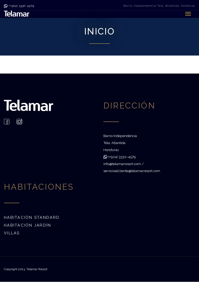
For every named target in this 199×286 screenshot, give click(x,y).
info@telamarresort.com (122, 164)
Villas (12, 233)
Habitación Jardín (27, 225)
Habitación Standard (32, 217)
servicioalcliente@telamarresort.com (131, 171)
